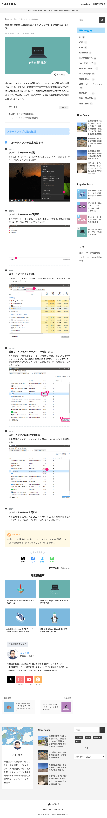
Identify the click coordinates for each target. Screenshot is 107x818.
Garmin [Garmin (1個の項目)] (79, 738)
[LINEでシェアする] (52, 559)
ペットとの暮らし (89, 69)
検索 (102, 20)
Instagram (20, 685)
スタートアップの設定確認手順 (26, 117)
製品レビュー (87, 94)
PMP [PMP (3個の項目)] (78, 742)
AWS (83, 42)
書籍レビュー (87, 79)
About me (47, 810)
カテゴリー (90, 748)
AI (82, 37)
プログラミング (88, 63)
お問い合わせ (58, 810)
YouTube (29, 685)
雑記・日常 (86, 104)
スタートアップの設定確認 (22, 113)
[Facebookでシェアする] (33, 560)
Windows (65, 568)
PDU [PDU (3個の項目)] (88, 738)
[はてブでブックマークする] (42, 560)
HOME (53, 805)
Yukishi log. (9, 3)
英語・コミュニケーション (91, 86)
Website (38, 685)
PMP (83, 47)
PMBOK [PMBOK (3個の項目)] (97, 738)
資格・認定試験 (88, 99)
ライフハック (87, 74)
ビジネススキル (88, 58)
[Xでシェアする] (23, 560)
